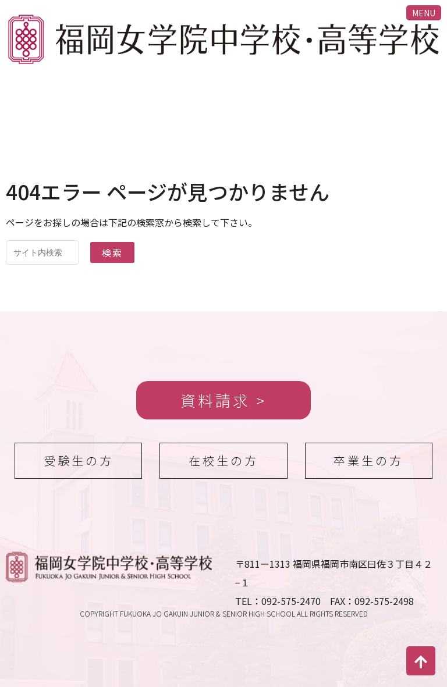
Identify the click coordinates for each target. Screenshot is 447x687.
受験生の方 (78, 460)
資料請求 (215, 400)
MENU (423, 13)
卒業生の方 (368, 460)
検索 (112, 252)
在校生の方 (223, 460)
